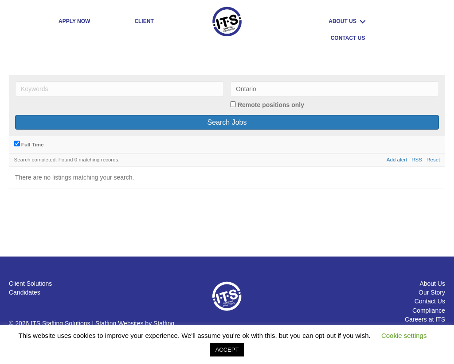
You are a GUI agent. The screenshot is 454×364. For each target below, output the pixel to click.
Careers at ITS (425, 319)
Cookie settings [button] (404, 335)
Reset (433, 159)
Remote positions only (271, 104)
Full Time (29, 144)
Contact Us (430, 301)
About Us (432, 283)
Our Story (432, 292)
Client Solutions (30, 283)
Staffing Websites (119, 323)
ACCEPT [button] (227, 349)
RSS (416, 159)
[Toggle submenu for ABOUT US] (362, 21)
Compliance (428, 310)
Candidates (24, 292)
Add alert (397, 159)
